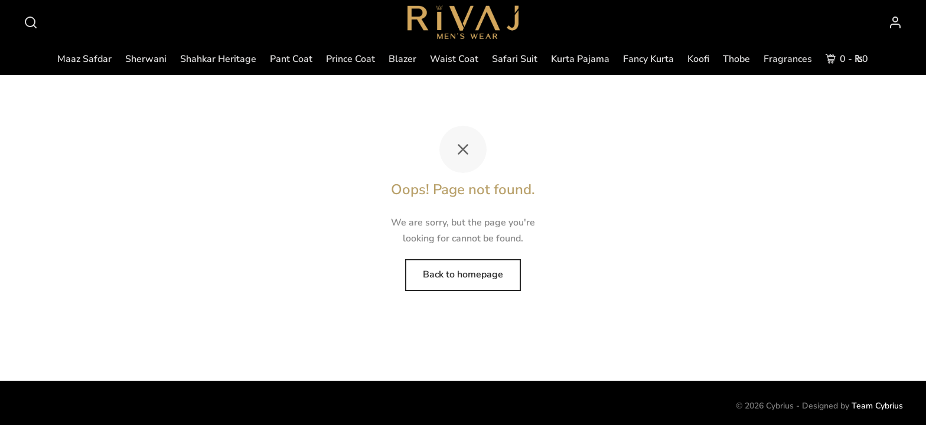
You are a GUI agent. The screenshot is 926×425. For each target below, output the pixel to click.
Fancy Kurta (648, 59)
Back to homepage (463, 274)
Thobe (736, 59)
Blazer (402, 59)
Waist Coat (454, 59)
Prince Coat (350, 59)
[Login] (895, 22)
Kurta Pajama (580, 59)
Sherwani (146, 59)
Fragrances (788, 59)
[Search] (31, 22)
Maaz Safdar (84, 59)
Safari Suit (514, 59)
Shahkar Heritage (218, 59)
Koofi (698, 59)
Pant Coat (291, 59)
